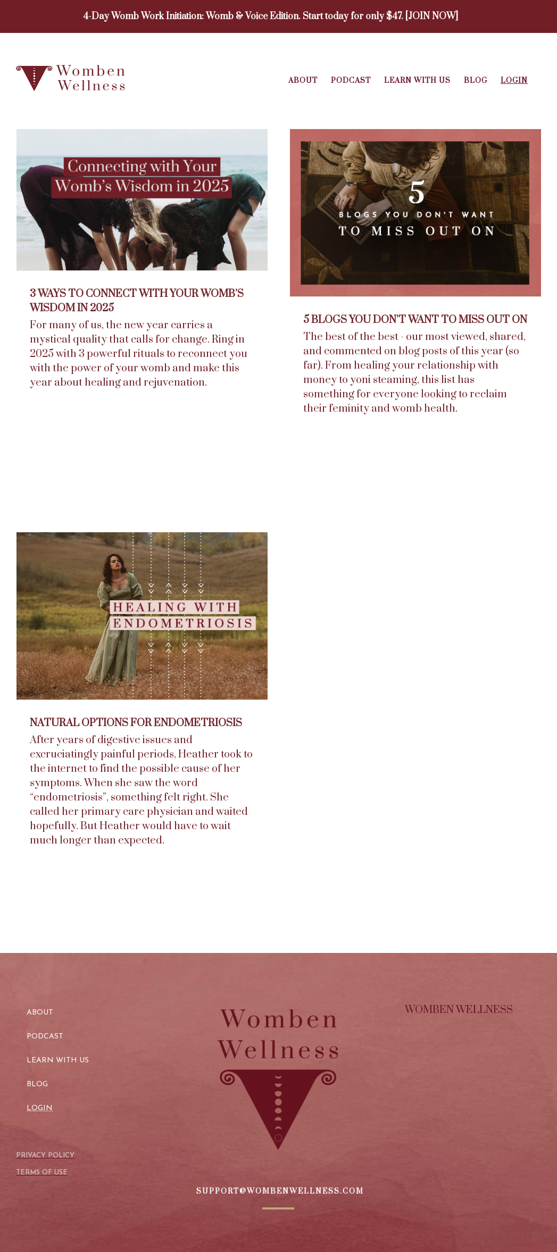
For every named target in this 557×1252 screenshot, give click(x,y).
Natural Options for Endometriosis (136, 723)
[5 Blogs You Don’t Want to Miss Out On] (415, 212)
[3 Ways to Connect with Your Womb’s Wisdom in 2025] (142, 199)
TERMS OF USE (42, 1172)
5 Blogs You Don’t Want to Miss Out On (415, 320)
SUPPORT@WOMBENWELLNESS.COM (280, 1191)
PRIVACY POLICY (45, 1155)
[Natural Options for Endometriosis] (142, 616)
